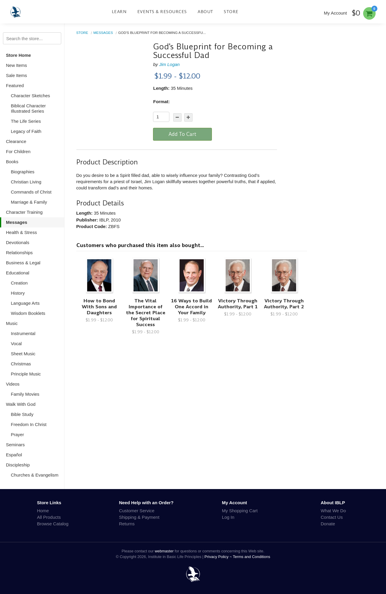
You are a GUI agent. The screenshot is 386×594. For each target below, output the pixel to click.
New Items (16, 65)
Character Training (24, 212)
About (205, 12)
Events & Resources (162, 12)
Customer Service (136, 510)
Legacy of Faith (26, 131)
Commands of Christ (31, 191)
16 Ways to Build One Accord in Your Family (191, 306)
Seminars (15, 444)
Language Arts (25, 303)
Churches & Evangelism (35, 474)
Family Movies (25, 394)
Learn (119, 12)
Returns (127, 523)
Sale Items (16, 75)
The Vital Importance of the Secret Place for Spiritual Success (145, 312)
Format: (161, 101)
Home (43, 510)
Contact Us (332, 517)
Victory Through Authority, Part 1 (238, 303)
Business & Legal (23, 262)
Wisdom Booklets (28, 313)
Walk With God (20, 404)
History (18, 293)
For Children (18, 151)
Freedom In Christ (29, 424)
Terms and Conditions (251, 556)
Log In (228, 517)
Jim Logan (169, 64)
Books (12, 161)
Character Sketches (30, 95)
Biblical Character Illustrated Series (28, 108)
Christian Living (26, 181)
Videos (13, 383)
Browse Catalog (52, 523)
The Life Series (26, 121)
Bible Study (22, 414)
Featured (15, 85)
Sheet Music (23, 353)
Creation (19, 282)
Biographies (22, 171)
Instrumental (23, 333)
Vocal (16, 343)
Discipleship (18, 464)
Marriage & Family (29, 202)
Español (14, 454)
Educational (17, 272)
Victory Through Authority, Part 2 (284, 303)
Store (231, 12)
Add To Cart (182, 134)
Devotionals (17, 242)
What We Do (333, 510)
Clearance (16, 141)
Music (12, 323)
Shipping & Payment (139, 517)
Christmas (21, 363)
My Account (335, 12)
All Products (49, 517)
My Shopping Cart (240, 510)
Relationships (19, 252)
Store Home (18, 55)
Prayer (17, 434)
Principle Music (26, 373)
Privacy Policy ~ (218, 556)
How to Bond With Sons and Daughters (99, 306)
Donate (328, 523)
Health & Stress (21, 232)
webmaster (164, 551)
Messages (16, 222)
